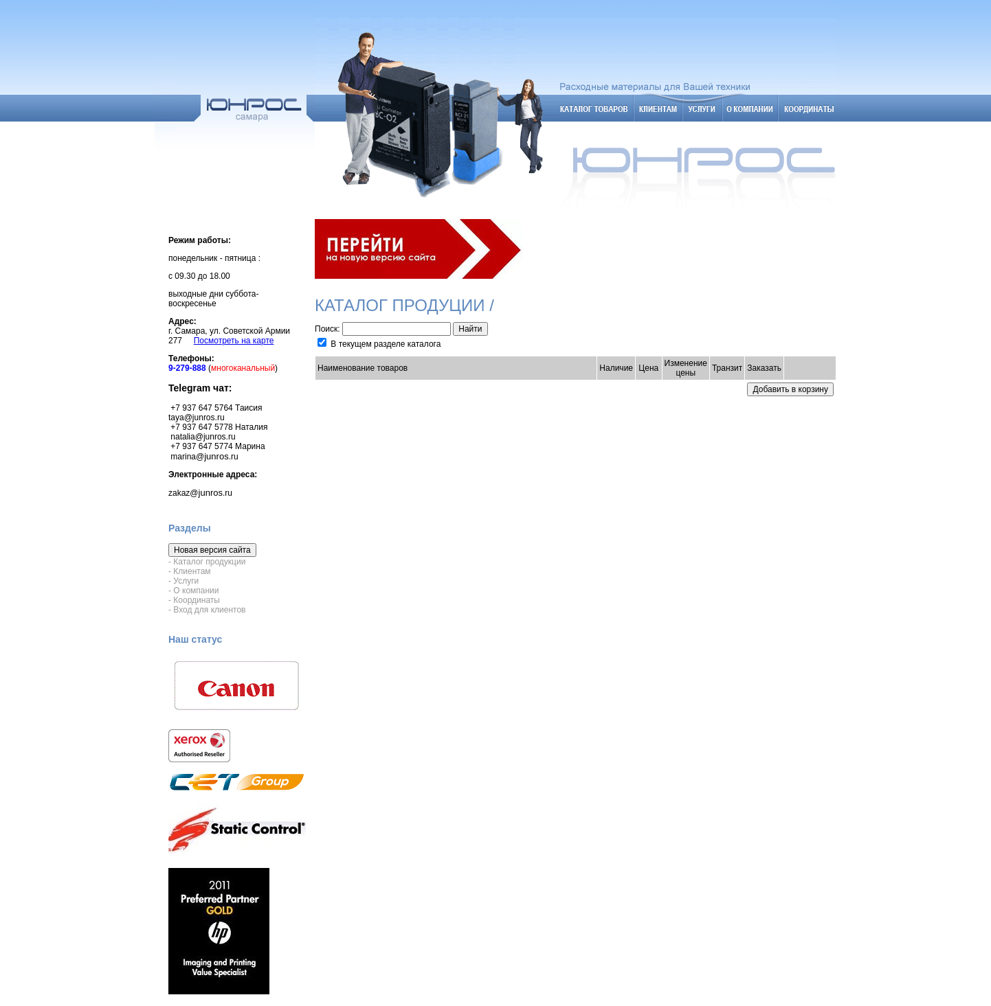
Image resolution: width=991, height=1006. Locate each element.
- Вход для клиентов (206, 610)
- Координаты (194, 600)
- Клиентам (189, 571)
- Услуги (183, 581)
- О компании (193, 590)
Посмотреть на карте (234, 340)
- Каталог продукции (206, 562)
